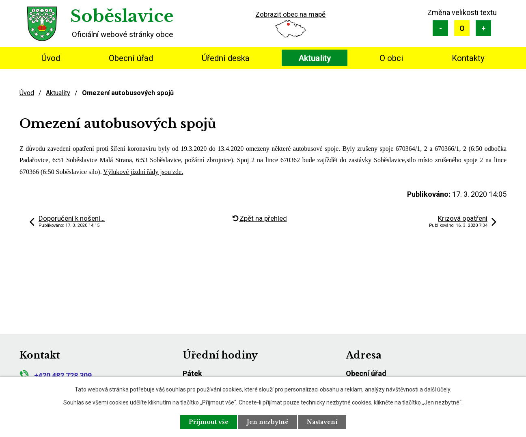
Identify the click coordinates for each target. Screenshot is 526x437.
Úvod (50, 58)
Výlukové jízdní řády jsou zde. (143, 171)
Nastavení (322, 422)
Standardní (462, 28)
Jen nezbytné (268, 422)
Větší (483, 28)
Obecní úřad (131, 58)
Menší (440, 28)
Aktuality (314, 58)
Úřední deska (226, 58)
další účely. (437, 389)
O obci (391, 58)
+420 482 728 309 (55, 375)
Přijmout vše (209, 422)
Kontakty (468, 58)
